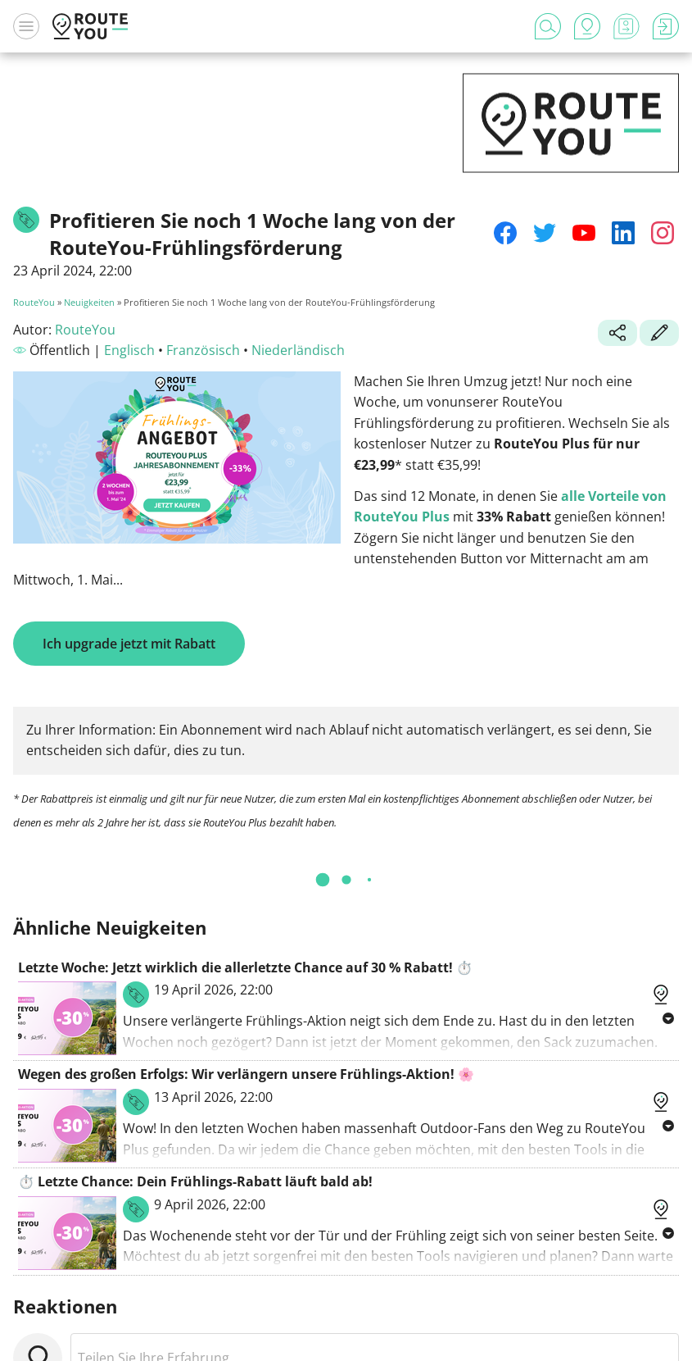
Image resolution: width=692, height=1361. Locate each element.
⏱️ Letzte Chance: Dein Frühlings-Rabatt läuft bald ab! (195, 1181)
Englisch (129, 350)
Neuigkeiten (89, 302)
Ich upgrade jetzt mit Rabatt (129, 644)
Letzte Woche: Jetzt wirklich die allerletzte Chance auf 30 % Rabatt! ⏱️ (245, 967)
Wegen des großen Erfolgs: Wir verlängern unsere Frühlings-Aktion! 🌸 (246, 1074)
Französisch (203, 350)
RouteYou (34, 302)
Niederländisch (298, 350)
